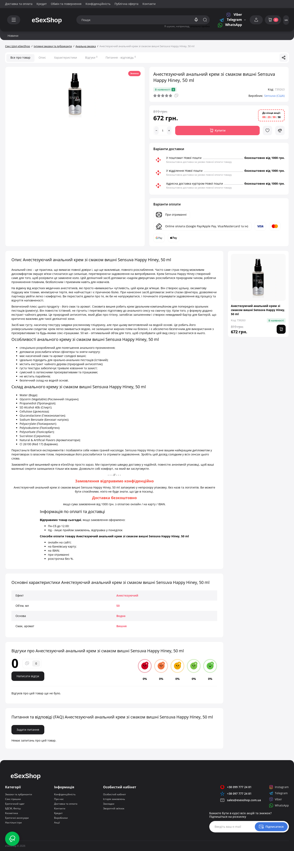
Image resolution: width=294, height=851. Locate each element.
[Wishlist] (267, 130)
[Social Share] (284, 58)
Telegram (230, 20)
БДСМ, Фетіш (13, 808)
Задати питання (28, 730)
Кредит (42, 4)
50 (118, 606)
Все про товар (20, 57)
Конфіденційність (98, 4)
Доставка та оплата (18, 4)
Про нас (59, 799)
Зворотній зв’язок (113, 808)
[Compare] (280, 130)
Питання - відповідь (121, 57)
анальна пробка (200, 26)
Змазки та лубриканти (18, 794)
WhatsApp (230, 25)
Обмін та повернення (66, 4)
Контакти (149, 4)
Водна (120, 616)
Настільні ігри (13, 822)
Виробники (61, 818)
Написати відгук (28, 676)
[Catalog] (13, 19)
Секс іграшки (13, 799)
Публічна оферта (126, 4)
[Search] (196, 19)
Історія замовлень (114, 799)
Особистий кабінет (114, 794)
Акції (57, 822)
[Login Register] (256, 19)
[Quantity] (163, 130)
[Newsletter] (271, 826)
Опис (42, 57)
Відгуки (91, 57)
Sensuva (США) (274, 96)
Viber (234, 14)
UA (286, 20)
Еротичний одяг (14, 803)
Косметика (11, 813)
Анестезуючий (127, 595)
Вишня (121, 626)
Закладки (108, 803)
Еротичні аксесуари (17, 818)
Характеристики (65, 57)
